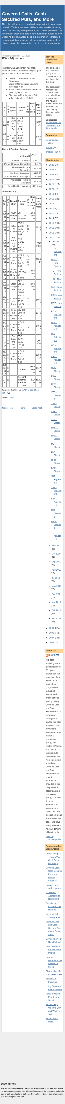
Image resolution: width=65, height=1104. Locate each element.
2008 (52, 633)
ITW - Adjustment (13, 58)
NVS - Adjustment (56, 325)
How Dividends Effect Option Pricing (53, 949)
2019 (52, 194)
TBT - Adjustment (56, 490)
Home (22, 408)
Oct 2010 (56, 553)
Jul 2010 (56, 578)
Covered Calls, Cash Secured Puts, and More (28, 16)
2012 (52, 228)
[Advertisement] (26, 1056)
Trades (11, 397)
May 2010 (56, 586)
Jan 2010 (56, 618)
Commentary (52, 140)
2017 (52, 203)
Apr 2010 (56, 594)
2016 (52, 208)
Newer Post (7, 408)
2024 (52, 169)
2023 (52, 174)
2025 (52, 165)
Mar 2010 (56, 602)
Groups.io (54, 70)
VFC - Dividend (56, 395)
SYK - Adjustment (56, 501)
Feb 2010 (56, 610)
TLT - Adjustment (56, 251)
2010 (52, 237)
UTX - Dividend (56, 513)
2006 (52, 642)
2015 (52, 213)
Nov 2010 (56, 545)
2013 (52, 223)
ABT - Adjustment (56, 359)
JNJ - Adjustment (56, 479)
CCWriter (54, 655)
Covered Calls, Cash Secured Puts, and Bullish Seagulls (54, 874)
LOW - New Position (56, 262)
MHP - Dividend (56, 524)
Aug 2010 (56, 570)
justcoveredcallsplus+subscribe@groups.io (53, 125)
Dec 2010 (56, 241)
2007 (52, 638)
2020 (52, 189)
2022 (52, 179)
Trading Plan (52, 152)
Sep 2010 (56, 561)
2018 (52, 199)
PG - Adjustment (56, 314)
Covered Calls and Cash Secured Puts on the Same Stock (53, 928)
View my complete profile (53, 838)
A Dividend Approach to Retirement (53, 895)
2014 (52, 218)
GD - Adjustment (56, 348)
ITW (35, 70)
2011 (52, 233)
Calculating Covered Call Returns (53, 906)
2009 (52, 628)
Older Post (37, 408)
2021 (52, 184)
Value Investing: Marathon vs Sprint (53, 996)
